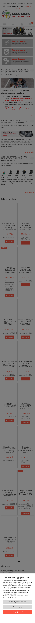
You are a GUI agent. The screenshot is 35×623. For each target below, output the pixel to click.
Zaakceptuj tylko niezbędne (17, 602)
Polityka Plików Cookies (18, 592)
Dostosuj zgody (17, 607)
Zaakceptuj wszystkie (17, 612)
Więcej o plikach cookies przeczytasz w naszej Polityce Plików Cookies (15, 596)
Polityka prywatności (9, 594)
